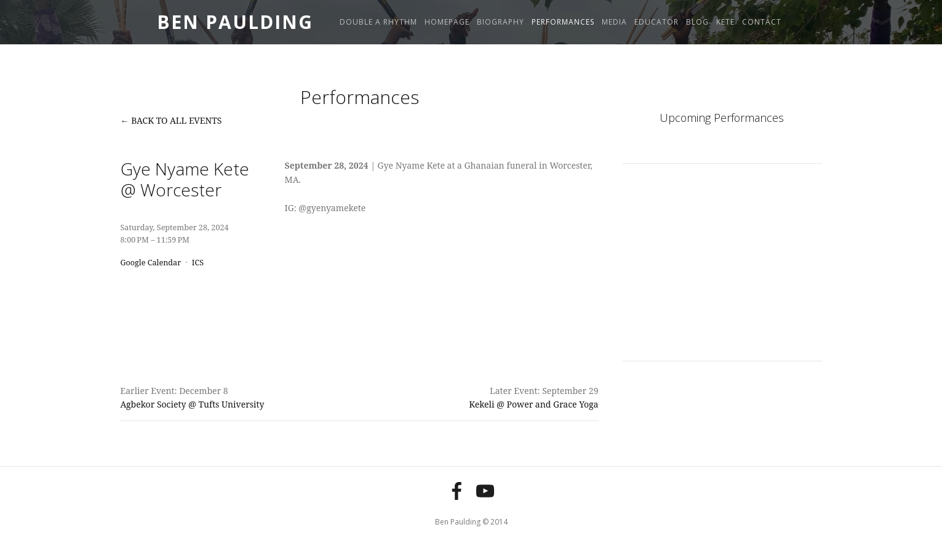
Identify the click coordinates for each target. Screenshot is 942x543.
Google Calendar (151, 262)
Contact (761, 22)
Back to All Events (176, 120)
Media (614, 22)
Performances (563, 22)
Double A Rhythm (378, 22)
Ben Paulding (235, 21)
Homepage (447, 22)
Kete (725, 22)
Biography (500, 22)
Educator (656, 22)
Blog (697, 22)
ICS (198, 262)
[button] (647, 212)
